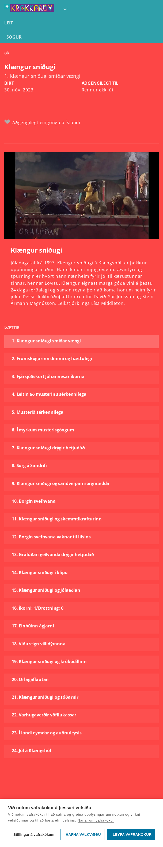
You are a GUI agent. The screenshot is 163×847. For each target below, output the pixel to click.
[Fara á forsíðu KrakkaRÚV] (29, 9)
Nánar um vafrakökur (96, 820)
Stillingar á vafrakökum (33, 835)
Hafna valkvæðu (83, 835)
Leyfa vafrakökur (132, 835)
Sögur (14, 37)
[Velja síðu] (64, 9)
